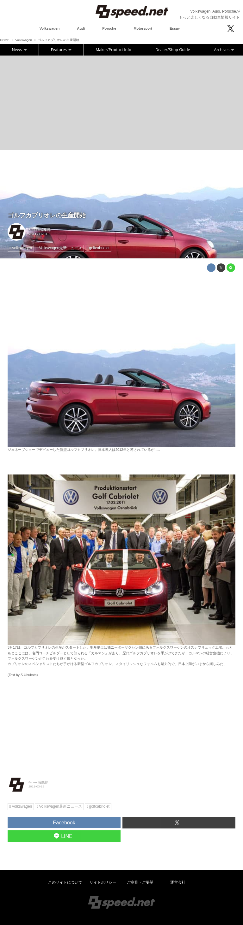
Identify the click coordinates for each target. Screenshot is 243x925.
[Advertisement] (121, 103)
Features (61, 49)
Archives (224, 49)
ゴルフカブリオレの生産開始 (47, 215)
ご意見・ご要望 (140, 882)
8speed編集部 (40, 230)
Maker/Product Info (113, 49)
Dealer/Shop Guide (172, 49)
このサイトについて (65, 882)
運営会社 (177, 882)
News (19, 49)
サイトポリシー (103, 882)
